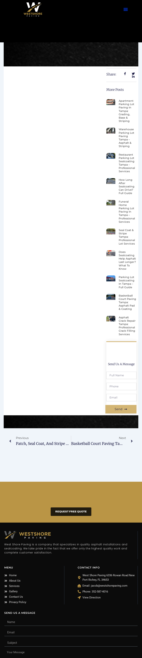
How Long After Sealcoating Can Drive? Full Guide (126, 186)
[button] (125, 9)
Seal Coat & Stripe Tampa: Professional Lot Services (127, 236)
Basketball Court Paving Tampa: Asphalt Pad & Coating (127, 302)
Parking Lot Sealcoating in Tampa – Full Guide (126, 282)
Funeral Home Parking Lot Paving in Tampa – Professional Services (127, 211)
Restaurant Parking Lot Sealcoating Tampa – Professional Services (127, 163)
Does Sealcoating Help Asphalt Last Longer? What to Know (127, 260)
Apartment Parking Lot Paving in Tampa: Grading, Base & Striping (126, 111)
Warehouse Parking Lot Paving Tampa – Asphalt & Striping (126, 138)
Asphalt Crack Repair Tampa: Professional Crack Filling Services (127, 326)
